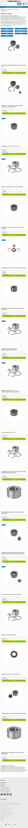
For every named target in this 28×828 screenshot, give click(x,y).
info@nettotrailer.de (6, 790)
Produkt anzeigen (14, 72)
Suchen (19, 3)
